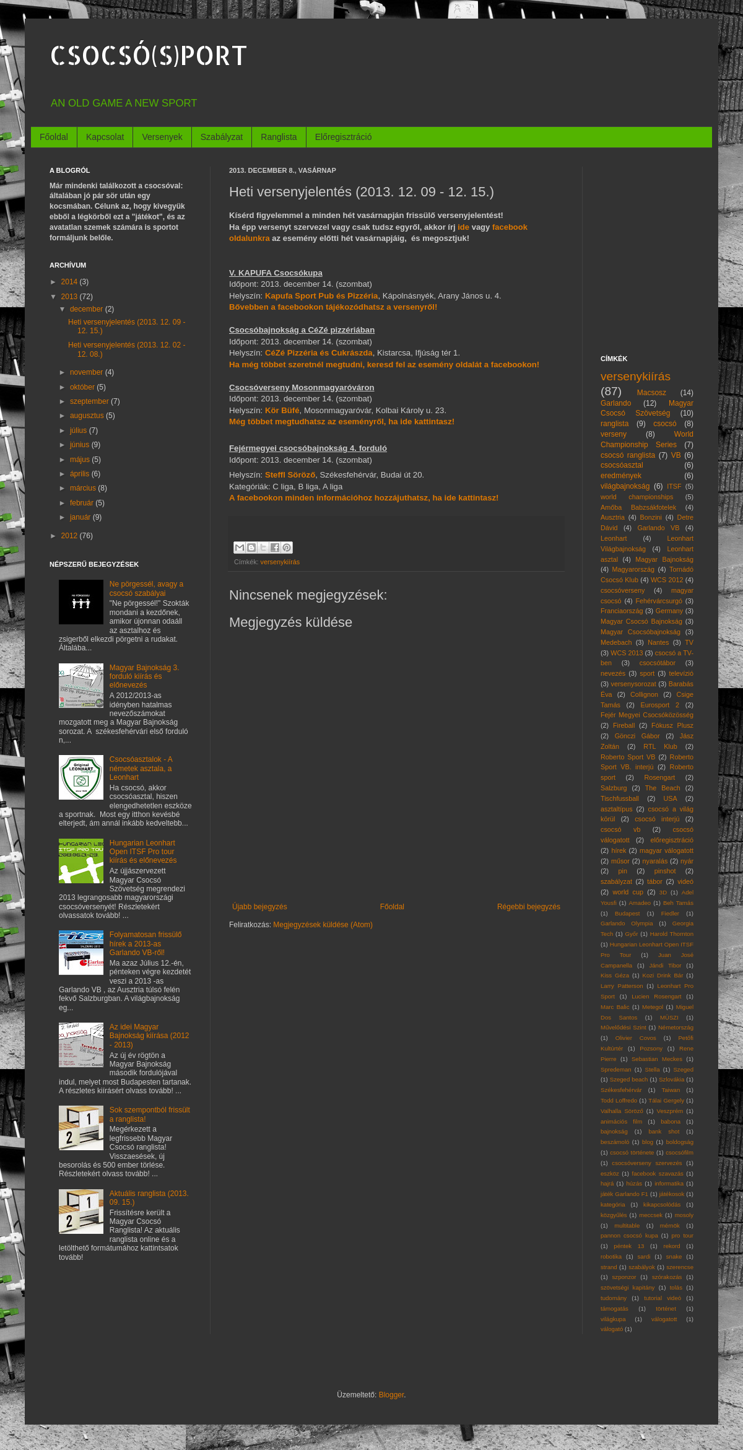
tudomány (614, 1298)
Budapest (627, 913)
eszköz (610, 1173)
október (83, 387)
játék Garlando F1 (624, 1193)
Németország (675, 1027)
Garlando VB (658, 527)
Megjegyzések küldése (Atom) (323, 924)
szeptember (90, 401)
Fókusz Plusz (672, 725)
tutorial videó (662, 1298)
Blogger (391, 1395)
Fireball (624, 725)
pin (623, 871)
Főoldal (54, 137)
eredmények (621, 475)
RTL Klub (660, 746)
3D (663, 892)
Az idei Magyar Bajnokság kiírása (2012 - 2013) (149, 1036)
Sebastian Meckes (657, 1058)
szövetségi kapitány (627, 1287)
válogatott (664, 1319)
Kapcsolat (105, 137)
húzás (634, 1183)
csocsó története (632, 1152)
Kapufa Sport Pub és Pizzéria (321, 295)
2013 (70, 296)
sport (647, 673)
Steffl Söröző (290, 474)
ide (463, 227)
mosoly (684, 1215)
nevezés (613, 673)
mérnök (670, 1225)
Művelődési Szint (623, 1027)
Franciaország (622, 610)
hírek (618, 850)
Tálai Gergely (666, 1100)
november (87, 372)
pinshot (665, 871)
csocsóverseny (623, 590)
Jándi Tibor (665, 965)
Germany (669, 610)
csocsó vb (620, 829)
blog (647, 1141)
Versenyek (162, 137)
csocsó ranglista (628, 455)
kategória (613, 1204)
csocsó (664, 423)
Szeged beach (629, 1079)
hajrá (607, 1183)
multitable (627, 1225)
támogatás (614, 1308)
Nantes (658, 642)
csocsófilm (679, 1152)
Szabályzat (222, 137)
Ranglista (279, 137)
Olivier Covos (635, 1037)
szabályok (641, 1267)
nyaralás (655, 861)
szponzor (624, 1276)
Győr (631, 933)
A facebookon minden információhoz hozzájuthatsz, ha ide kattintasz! (363, 497)
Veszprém (670, 1110)
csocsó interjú (657, 819)
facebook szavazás (657, 1173)
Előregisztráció (343, 137)
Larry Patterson (622, 985)
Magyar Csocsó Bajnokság (641, 621)
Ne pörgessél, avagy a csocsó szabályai (146, 588)
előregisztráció (671, 840)
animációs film (621, 1121)
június (81, 444)
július (79, 430)
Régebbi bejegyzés (528, 906)
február (82, 503)
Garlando (616, 403)
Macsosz (651, 392)
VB (676, 455)
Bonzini (651, 517)
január (81, 517)
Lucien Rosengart (656, 996)
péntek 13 (629, 1246)
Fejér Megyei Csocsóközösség (647, 714)
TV (689, 642)
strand (609, 1267)
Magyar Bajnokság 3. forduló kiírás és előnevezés (145, 676)
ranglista (614, 423)
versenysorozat (633, 684)
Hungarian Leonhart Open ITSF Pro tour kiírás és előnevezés (143, 852)
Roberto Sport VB (628, 757)
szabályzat (616, 881)
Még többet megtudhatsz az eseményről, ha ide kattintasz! (341, 421)
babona (670, 1121)
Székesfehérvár (621, 1089)
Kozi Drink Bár (663, 975)
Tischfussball (620, 798)
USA (670, 798)
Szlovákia (671, 1079)
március (84, 488)
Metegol (652, 1006)
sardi (644, 1256)
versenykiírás (280, 562)
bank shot (663, 1131)
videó (685, 881)
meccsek (651, 1215)
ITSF (674, 486)
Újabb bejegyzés (259, 906)
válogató (612, 1329)
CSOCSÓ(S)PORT (149, 54)
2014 (70, 281)
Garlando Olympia (627, 923)
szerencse (679, 1267)
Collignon (644, 694)
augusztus (88, 415)
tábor (655, 881)
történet (666, 1308)
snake (674, 1256)
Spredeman (616, 1069)
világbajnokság (625, 486)
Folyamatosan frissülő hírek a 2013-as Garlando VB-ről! (146, 943)
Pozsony (651, 1048)
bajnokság (614, 1131)
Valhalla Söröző (622, 1110)
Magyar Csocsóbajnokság (640, 631)
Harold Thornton (671, 933)
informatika (669, 1183)
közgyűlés (614, 1215)
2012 (70, 535)
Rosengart (659, 777)
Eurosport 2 (660, 705)
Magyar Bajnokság (664, 559)
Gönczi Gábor (637, 736)
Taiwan (670, 1089)
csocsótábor (658, 662)
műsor (620, 861)
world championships (637, 496)
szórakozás (667, 1276)
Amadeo (639, 902)
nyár (686, 861)
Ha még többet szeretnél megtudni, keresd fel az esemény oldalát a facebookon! (384, 364)
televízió (681, 673)
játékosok (672, 1193)
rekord (671, 1246)
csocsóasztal (622, 465)
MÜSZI (669, 1017)
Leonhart (614, 538)
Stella (652, 1069)
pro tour (682, 1235)
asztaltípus (617, 809)
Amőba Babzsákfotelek (638, 507)
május (81, 459)
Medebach (616, 642)
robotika (611, 1256)
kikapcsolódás (661, 1204)
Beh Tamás (678, 902)
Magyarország (633, 569)
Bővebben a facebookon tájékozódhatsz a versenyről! (333, 307)
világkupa (613, 1319)
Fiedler (670, 913)
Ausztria (613, 517)
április (81, 474)
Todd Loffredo (619, 1100)
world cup (628, 892)
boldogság (679, 1141)
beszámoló (615, 1141)
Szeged (683, 1069)
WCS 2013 (626, 653)
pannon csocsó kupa (629, 1235)
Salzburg (614, 788)
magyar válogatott (666, 850)
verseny (614, 434)
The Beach (662, 788)
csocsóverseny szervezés (647, 1163)
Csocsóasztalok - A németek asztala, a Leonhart (141, 768)
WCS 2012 (667, 579)
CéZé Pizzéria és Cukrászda (319, 352)
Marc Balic (615, 1006)
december (87, 309)
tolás (676, 1287)
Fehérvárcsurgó (658, 601)
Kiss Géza (615, 975)
